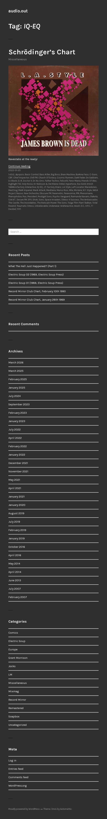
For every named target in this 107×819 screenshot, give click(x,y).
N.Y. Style (87, 190)
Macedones (91, 187)
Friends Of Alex (89, 180)
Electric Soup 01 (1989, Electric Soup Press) (35, 283)
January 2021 (16, 496)
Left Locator (78, 187)
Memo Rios (62, 190)
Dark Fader (79, 177)
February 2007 (17, 597)
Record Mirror (17, 699)
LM (10, 674)
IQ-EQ (40, 187)
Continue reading (19, 166)
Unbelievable (41, 206)
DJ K (20, 180)
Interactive (30, 187)
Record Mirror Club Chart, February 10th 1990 (37, 291)
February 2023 (17, 412)
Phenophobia (15, 196)
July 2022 (14, 429)
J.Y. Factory (49, 187)
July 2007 (14, 588)
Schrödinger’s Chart (41, 52)
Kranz (58, 187)
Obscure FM (45, 193)
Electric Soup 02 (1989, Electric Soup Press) (36, 274)
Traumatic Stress (25, 206)
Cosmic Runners (65, 177)
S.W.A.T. (12, 199)
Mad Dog (12, 190)
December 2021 (18, 463)
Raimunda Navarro (80, 196)
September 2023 (19, 404)
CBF (10, 177)
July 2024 (14, 396)
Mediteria (51, 190)
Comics (13, 632)
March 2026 (15, 362)
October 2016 (16, 546)
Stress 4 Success (70, 199)
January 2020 (16, 505)
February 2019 (17, 530)
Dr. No (36, 180)
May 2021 (14, 479)
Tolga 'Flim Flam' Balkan (79, 202)
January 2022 (16, 454)
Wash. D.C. (79, 206)
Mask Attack (39, 190)
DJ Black (12, 180)
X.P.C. (87, 206)
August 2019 (16, 513)
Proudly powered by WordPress (24, 809)
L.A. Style (66, 187)
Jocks (12, 666)
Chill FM (34, 177)
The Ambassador (88, 199)
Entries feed (15, 768)
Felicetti (64, 180)
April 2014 (14, 572)
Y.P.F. (19, 209)
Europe (12, 649)
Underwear (54, 206)
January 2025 (16, 387)
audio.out (18, 10)
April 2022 (15, 438)
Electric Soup (16, 641)
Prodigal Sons (45, 196)
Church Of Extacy (47, 177)
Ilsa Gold (81, 184)
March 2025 (15, 370)
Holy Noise (27, 184)
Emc (42, 180)
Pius (25, 196)
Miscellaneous (17, 59)
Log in (12, 760)
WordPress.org (17, 785)
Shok (35, 199)
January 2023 (16, 421)
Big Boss (55, 174)
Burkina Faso (82, 174)
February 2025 (17, 379)
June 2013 (14, 580)
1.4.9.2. (11, 174)
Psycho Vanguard (61, 196)
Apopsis (20, 174)
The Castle (13, 202)
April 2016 (14, 555)
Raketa (94, 196)
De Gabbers (92, 177)
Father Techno (52, 180)
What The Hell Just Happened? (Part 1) (32, 266)
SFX (30, 199)
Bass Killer (45, 174)
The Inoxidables (28, 202)
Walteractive (66, 206)
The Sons (62, 202)
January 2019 (16, 538)
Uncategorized (17, 724)
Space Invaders (52, 199)
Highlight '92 (14, 184)
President (32, 196)
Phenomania (86, 193)
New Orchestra (31, 193)
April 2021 (14, 488)
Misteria (78, 190)
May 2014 (14, 563)
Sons (41, 199)
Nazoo (19, 193)
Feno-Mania (75, 180)
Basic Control (32, 174)
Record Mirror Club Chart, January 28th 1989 (36, 299)
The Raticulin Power (46, 202)
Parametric (57, 193)
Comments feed (18, 777)
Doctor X (27, 180)
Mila (71, 190)
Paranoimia (69, 193)
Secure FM (22, 199)
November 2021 (18, 471)
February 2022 (17, 446)
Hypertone (71, 184)
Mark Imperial (25, 190)
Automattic (66, 809)
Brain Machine (68, 174)
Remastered (16, 708)
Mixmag (13, 691)
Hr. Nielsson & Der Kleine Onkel (49, 184)
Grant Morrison (17, 657)
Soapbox (13, 716)
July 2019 (14, 521)
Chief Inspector (21, 177)
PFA (77, 193)
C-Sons (93, 174)
